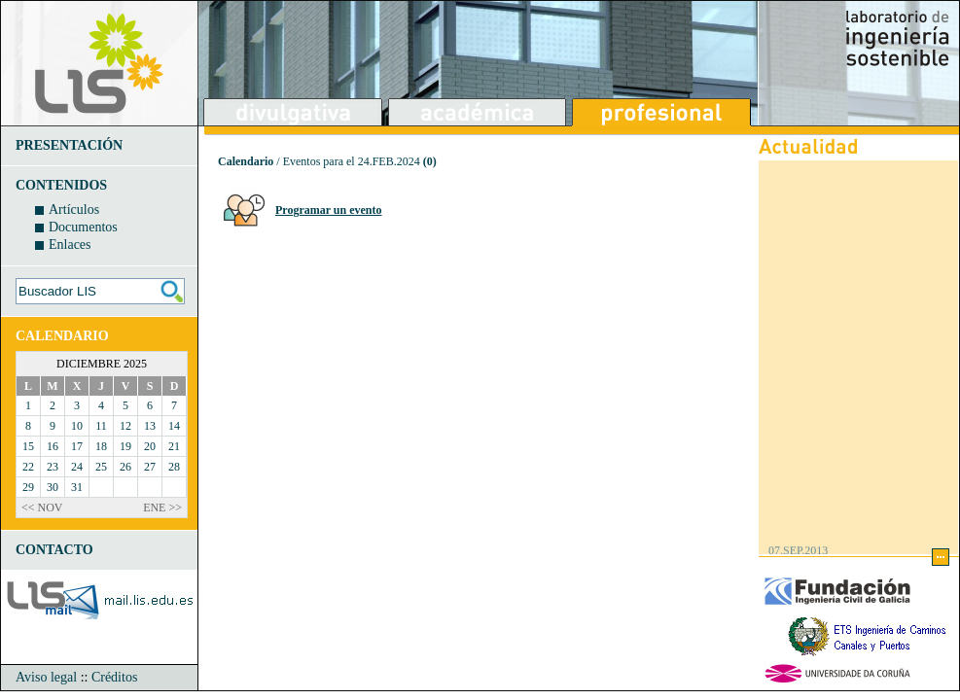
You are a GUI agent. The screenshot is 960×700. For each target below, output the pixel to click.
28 (174, 466)
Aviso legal (46, 677)
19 (125, 446)
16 (52, 446)
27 (150, 466)
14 (174, 426)
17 (77, 446)
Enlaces (70, 244)
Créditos (114, 677)
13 (150, 426)
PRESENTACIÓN (69, 145)
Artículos (74, 209)
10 (77, 426)
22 (28, 466)
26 (125, 466)
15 (28, 446)
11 (101, 426)
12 (125, 426)
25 (101, 466)
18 (101, 446)
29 (28, 487)
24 (77, 466)
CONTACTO (54, 549)
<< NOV (42, 507)
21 (174, 446)
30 (52, 487)
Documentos (83, 227)
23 (52, 466)
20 (150, 446)
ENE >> (162, 507)
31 (77, 487)
